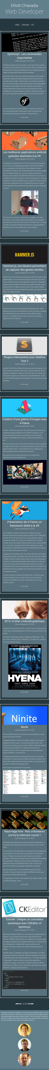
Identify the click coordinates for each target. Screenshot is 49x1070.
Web (17, 24)
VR (32, 24)
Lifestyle (25, 24)
